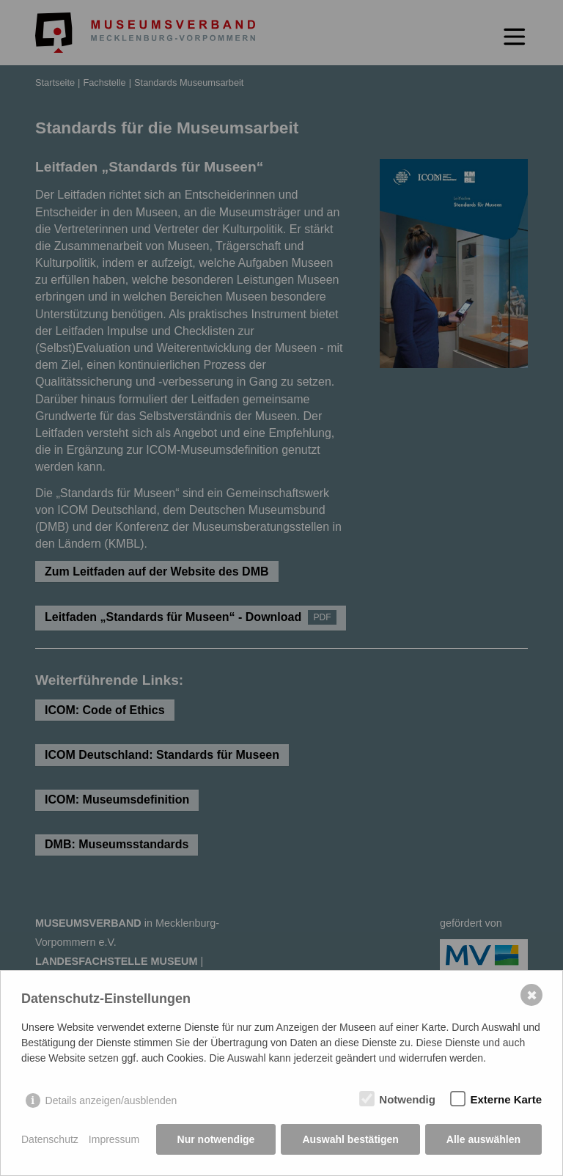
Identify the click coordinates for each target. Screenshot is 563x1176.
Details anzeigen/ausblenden (111, 1100)
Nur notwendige (216, 1139)
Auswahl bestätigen (350, 1139)
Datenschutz (49, 1139)
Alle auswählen (483, 1139)
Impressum (114, 1139)
